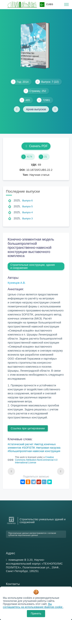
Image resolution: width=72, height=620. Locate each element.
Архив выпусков (36, 109)
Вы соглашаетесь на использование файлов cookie (33, 605)
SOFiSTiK (29, 447)
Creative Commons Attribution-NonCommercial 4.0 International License (36, 460)
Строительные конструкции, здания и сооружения (32, 266)
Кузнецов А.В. (17, 282)
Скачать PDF (36, 146)
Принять (36, 613)
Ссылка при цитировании (28, 428)
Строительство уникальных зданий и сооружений (42, 521)
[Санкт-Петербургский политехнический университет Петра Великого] (11, 524)
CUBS (49, 4)
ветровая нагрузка (49, 447)
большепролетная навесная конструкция (34, 451)
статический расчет (21, 444)
